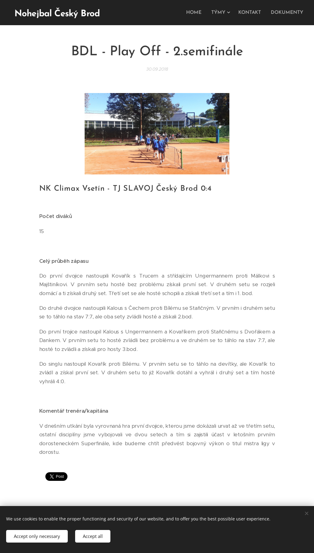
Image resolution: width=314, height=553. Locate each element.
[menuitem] (198, 12)
